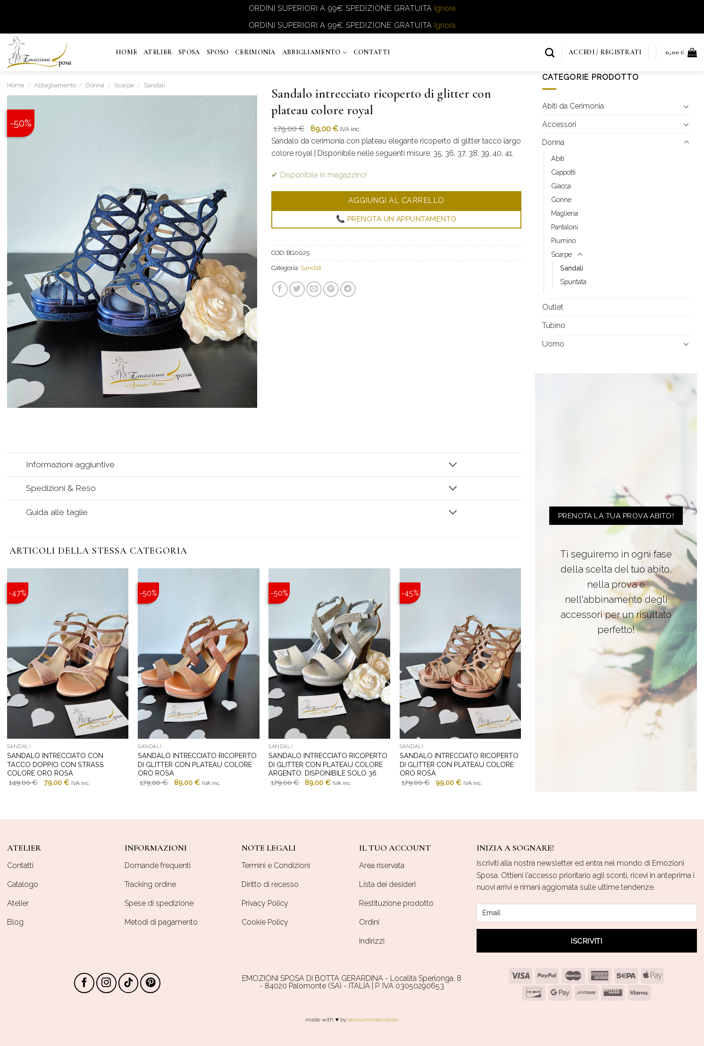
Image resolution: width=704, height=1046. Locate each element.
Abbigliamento (314, 52)
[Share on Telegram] (348, 289)
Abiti (557, 158)
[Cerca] (549, 52)
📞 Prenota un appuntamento (395, 219)
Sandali (154, 85)
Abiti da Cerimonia (573, 105)
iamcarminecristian (373, 1019)
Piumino (563, 240)
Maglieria (564, 213)
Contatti (371, 52)
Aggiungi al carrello (396, 200)
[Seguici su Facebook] (84, 983)
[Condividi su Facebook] (279, 289)
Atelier (157, 52)
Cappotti (563, 172)
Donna (94, 85)
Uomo (553, 343)
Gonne (561, 199)
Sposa (189, 52)
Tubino (553, 325)
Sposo (217, 52)
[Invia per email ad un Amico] (313, 289)
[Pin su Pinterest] (330, 289)
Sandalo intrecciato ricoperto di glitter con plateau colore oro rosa (197, 764)
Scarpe (124, 85)
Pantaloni (564, 227)
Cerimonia (255, 52)
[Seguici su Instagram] (106, 983)
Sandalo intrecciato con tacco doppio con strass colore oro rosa (55, 764)
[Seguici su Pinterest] (150, 983)
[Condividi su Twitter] (296, 289)
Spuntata (573, 282)
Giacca (561, 186)
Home (126, 52)
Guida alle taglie (244, 513)
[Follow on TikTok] (128, 983)
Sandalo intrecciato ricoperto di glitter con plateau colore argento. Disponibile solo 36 (327, 764)
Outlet (552, 307)
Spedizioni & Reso (244, 489)
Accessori (559, 124)
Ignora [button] (444, 8)
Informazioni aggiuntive (244, 466)
